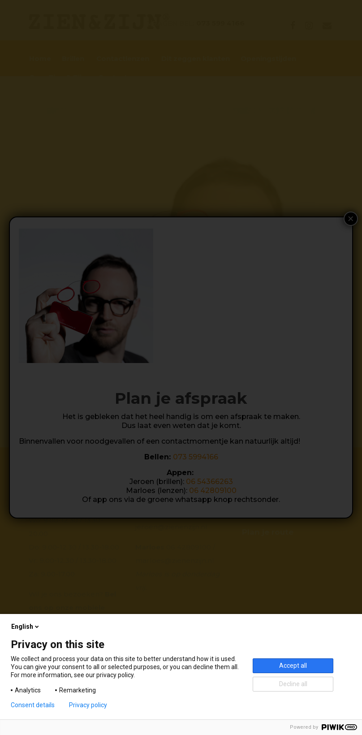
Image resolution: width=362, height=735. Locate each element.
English (25, 626)
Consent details (33, 705)
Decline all (293, 683)
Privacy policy (88, 705)
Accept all (293, 665)
